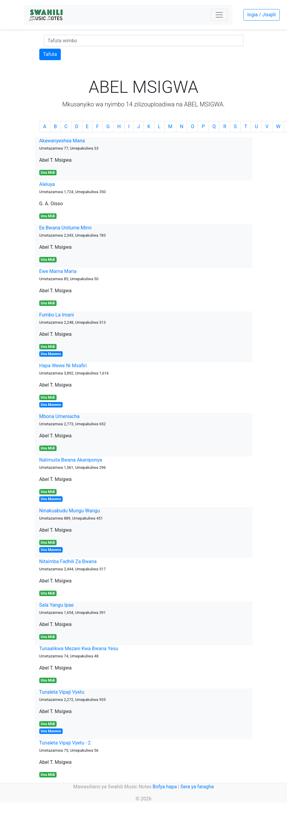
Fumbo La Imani (56, 315)
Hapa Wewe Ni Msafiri (63, 365)
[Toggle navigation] (219, 15)
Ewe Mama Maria (58, 271)
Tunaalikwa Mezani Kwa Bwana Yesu (78, 648)
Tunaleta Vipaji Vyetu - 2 (65, 743)
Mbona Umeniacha (59, 416)
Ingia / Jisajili (261, 15)
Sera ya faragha (197, 787)
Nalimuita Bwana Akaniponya (70, 460)
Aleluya (47, 184)
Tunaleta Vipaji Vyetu (61, 692)
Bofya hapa (165, 787)
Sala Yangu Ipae (56, 605)
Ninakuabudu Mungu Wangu (69, 511)
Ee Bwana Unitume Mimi (65, 228)
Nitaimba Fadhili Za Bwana (68, 561)
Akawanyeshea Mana (62, 141)
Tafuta (50, 54)
